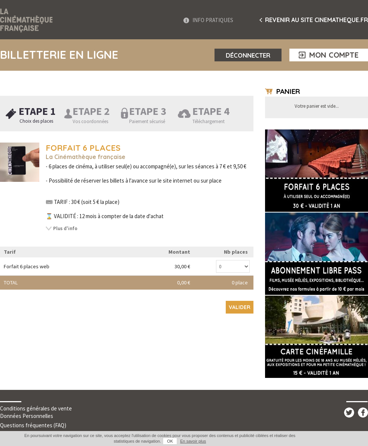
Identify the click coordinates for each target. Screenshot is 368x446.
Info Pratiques (212, 20)
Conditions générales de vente (36, 408)
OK (170, 441)
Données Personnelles (26, 415)
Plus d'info (65, 228)
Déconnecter (248, 55)
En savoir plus (193, 441)
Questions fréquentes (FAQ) (33, 425)
